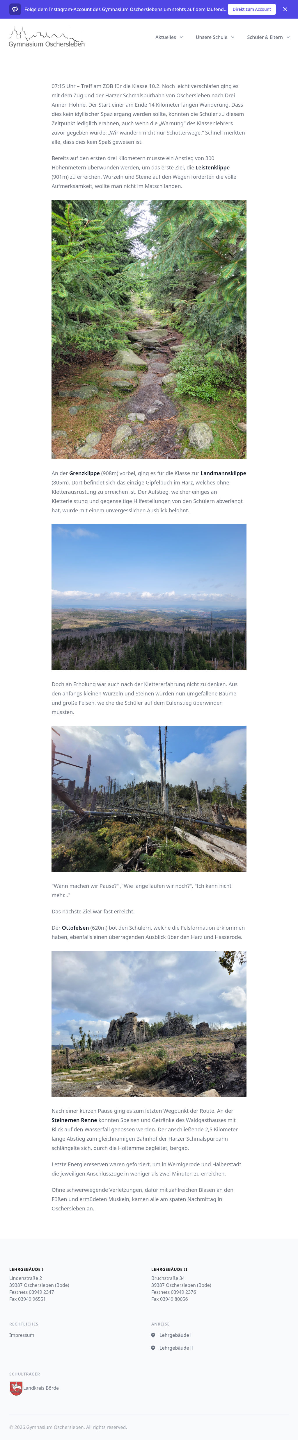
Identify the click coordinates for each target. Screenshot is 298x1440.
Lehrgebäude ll (172, 1348)
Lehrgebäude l (171, 1335)
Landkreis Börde (34, 1388)
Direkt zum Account (252, 9)
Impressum (21, 1335)
